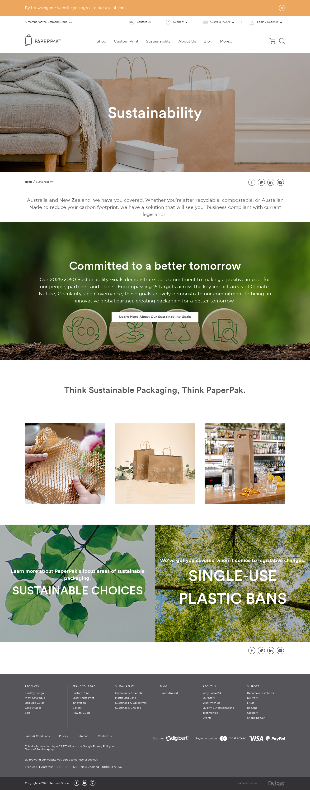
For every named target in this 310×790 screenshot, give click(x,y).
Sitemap (83, 736)
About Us (209, 686)
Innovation (79, 703)
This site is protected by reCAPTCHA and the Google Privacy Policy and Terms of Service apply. (70, 748)
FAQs (250, 703)
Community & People (128, 693)
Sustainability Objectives (130, 703)
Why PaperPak (212, 693)
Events (207, 718)
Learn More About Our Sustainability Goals (155, 317)
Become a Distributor (260, 693)
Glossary (252, 713)
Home (29, 181)
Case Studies (33, 708)
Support (253, 686)
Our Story (209, 698)
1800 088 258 (66, 767)
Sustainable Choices (128, 708)
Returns (252, 708)
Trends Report (169, 693)
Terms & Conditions (37, 736)
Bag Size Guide (35, 703)
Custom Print (80, 693)
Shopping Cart (256, 718)
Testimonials (210, 713)
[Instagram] (92, 783)
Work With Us (211, 703)
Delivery (252, 698)
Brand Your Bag (83, 686)
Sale (27, 713)
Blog (163, 686)
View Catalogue (35, 698)
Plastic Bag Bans (125, 698)
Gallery (77, 708)
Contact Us (105, 736)
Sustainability (125, 686)
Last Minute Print (83, 698)
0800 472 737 (112, 767)
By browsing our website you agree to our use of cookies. (61, 760)
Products (32, 686)
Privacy (63, 736)
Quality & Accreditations (218, 708)
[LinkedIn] (84, 783)
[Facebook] (76, 783)
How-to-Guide (81, 713)
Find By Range (34, 693)
